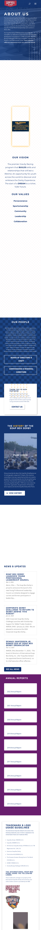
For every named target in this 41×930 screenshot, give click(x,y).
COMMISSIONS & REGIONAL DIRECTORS (21, 370)
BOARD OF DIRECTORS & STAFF (21, 359)
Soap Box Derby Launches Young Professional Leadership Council (17, 577)
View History (15, 493)
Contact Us (17, 407)
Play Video (20, 455)
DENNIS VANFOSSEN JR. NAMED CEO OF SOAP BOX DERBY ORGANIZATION (19, 643)
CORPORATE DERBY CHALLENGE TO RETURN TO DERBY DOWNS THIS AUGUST (20, 611)
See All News (12, 669)
